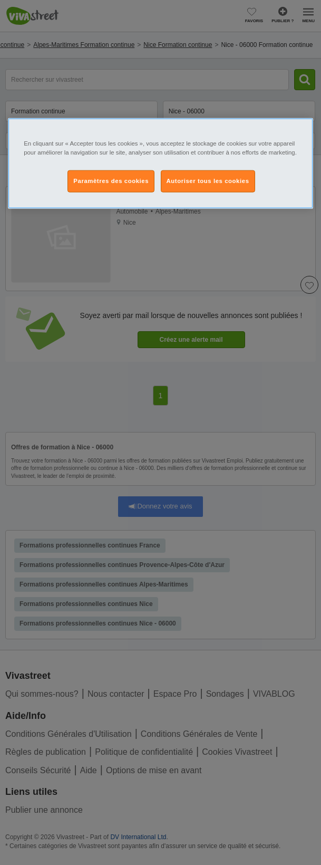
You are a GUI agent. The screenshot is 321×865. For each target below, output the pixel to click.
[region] (160, 163)
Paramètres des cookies (111, 181)
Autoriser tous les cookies (208, 181)
